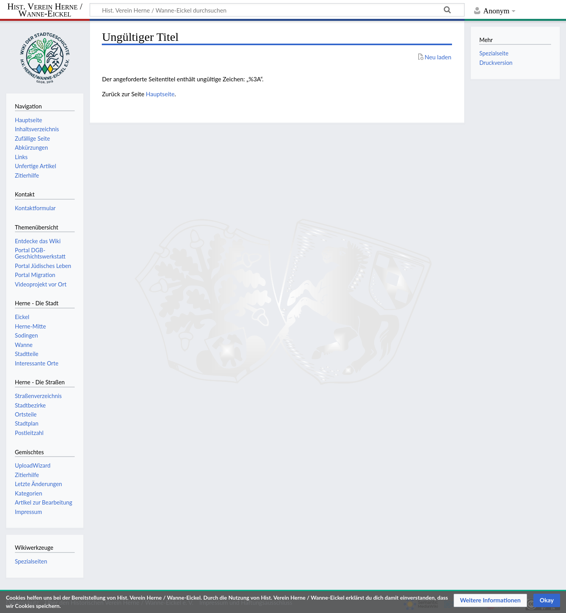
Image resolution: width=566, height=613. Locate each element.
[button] (490, 600)
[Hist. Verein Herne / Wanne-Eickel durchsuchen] (277, 10)
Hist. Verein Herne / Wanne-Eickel (45, 10)
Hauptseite (160, 93)
